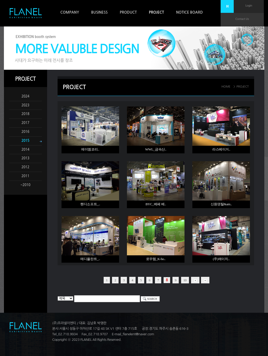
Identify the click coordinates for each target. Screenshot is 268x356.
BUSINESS (99, 12)
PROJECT (156, 12)
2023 (25, 105)
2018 (25, 114)
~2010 (25, 185)
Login (248, 5)
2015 (25, 140)
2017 (25, 123)
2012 (25, 167)
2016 (25, 131)
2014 (25, 149)
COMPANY (69, 12)
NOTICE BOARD (189, 12)
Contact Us (242, 19)
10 (185, 280)
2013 (25, 158)
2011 (25, 176)
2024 (25, 96)
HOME (226, 86)
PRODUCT (128, 12)
